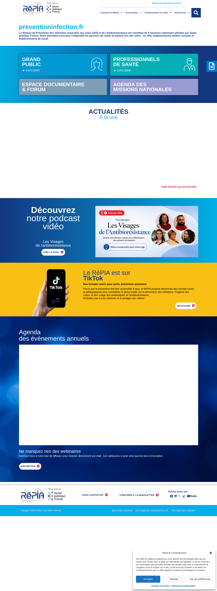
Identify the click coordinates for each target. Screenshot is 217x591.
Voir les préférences (200, 579)
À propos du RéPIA (111, 12)
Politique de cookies (160, 586)
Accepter (148, 579)
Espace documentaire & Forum (166, 3)
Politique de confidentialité (183, 586)
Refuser (174, 579)
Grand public (133, 12)
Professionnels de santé (157, 12)
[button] (210, 552)
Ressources (181, 12)
